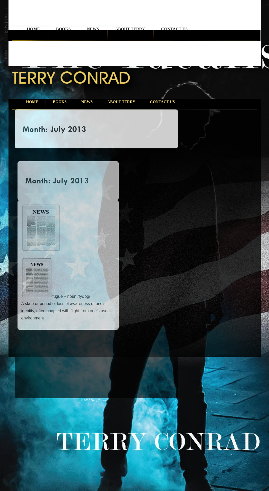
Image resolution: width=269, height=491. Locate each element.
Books (63, 29)
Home (33, 29)
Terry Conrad (6, 33)
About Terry (130, 29)
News (93, 29)
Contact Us (174, 29)
